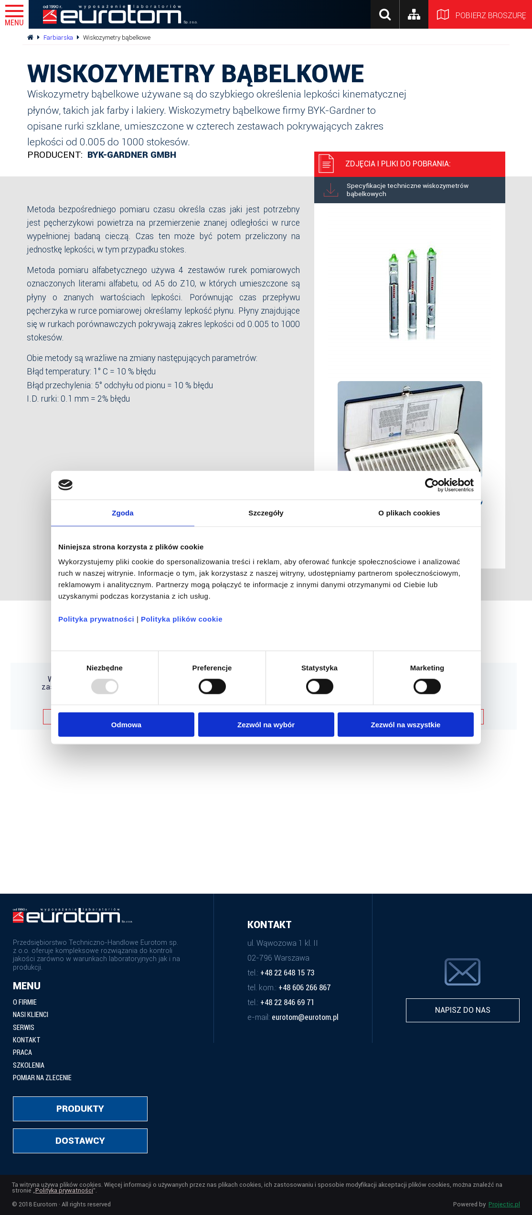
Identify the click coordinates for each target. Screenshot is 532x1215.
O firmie (25, 1002)
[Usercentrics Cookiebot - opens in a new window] (432, 485)
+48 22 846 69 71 (287, 1003)
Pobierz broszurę (480, 14)
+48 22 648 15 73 (287, 973)
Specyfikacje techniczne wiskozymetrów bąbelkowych (396, 190)
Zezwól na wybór (266, 725)
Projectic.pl (504, 1205)
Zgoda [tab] (123, 512)
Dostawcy (80, 1140)
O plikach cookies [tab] (409, 512)
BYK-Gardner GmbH (131, 154)
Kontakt (27, 1040)
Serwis (23, 1028)
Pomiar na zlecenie (42, 1078)
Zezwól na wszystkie (406, 725)
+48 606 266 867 (304, 988)
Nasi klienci (30, 1015)
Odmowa (126, 725)
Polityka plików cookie (182, 619)
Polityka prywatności (96, 619)
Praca (22, 1053)
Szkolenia (28, 1065)
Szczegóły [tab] (265, 512)
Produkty (80, 1108)
